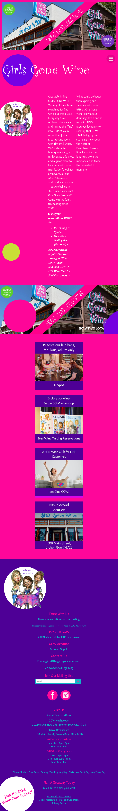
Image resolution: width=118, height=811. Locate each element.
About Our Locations (59, 715)
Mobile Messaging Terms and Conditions (59, 799)
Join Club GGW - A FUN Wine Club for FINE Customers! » (59, 271)
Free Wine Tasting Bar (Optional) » (61, 240)
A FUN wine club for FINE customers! (59, 637)
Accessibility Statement (59, 796)
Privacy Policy (59, 803)
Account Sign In (59, 649)
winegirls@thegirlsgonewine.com (60, 661)
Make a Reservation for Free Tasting (59, 619)
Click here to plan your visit (59, 788)
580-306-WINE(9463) (60, 668)
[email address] (55, 681)
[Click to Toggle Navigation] (110, 59)
